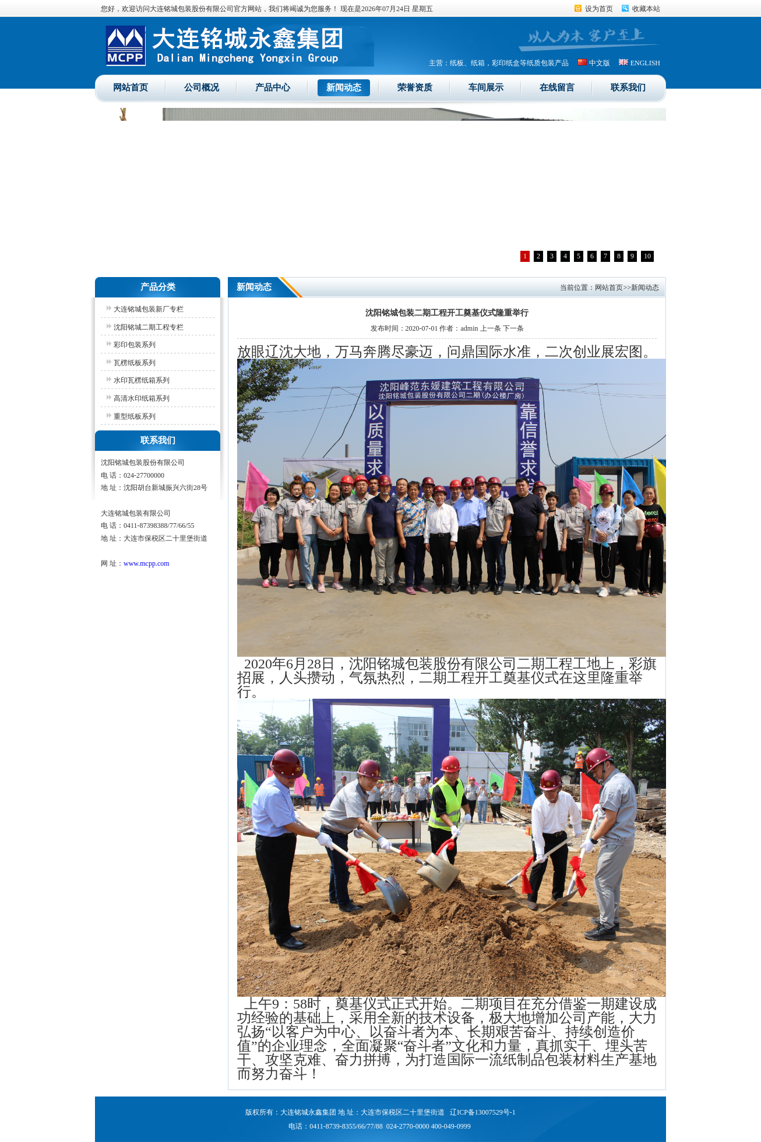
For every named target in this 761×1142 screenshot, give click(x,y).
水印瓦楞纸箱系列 (142, 380)
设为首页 (599, 9)
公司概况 (201, 87)
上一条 (490, 328)
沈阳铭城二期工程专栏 (149, 327)
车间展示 (485, 87)
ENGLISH (645, 63)
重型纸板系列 (135, 416)
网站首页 (130, 87)
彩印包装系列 (135, 345)
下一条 (513, 328)
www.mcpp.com (147, 563)
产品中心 (272, 87)
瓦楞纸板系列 (135, 363)
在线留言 (557, 87)
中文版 (599, 63)
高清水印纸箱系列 (142, 398)
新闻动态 (343, 87)
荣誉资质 (414, 87)
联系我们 (628, 87)
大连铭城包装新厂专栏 (149, 309)
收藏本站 (646, 9)
